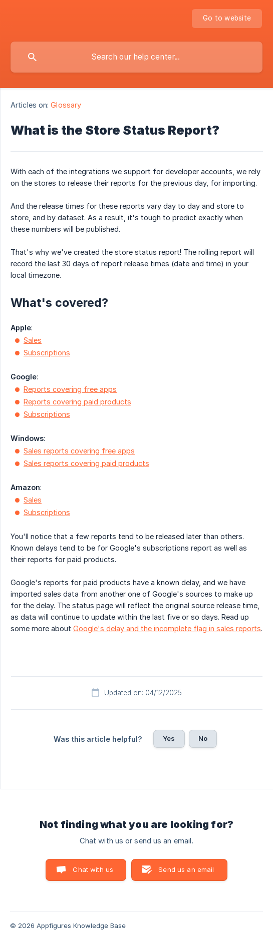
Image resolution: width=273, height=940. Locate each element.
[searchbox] (136, 57)
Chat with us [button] (93, 869)
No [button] (202, 738)
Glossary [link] (66, 105)
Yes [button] (169, 738)
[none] (227, 18)
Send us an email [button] (186, 869)
